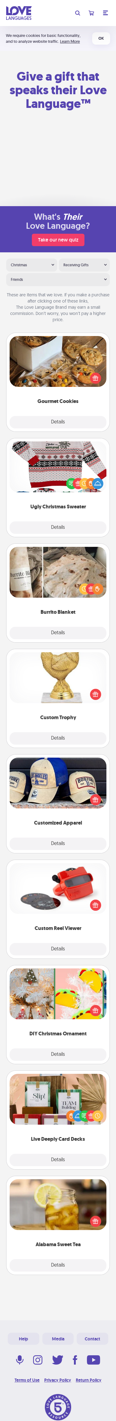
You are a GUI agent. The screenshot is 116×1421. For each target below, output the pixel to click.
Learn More (70, 41)
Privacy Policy (57, 1380)
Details (58, 422)
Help (23, 1339)
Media (58, 1339)
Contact (92, 1339)
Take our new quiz (58, 240)
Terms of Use (27, 1380)
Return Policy (88, 1380)
